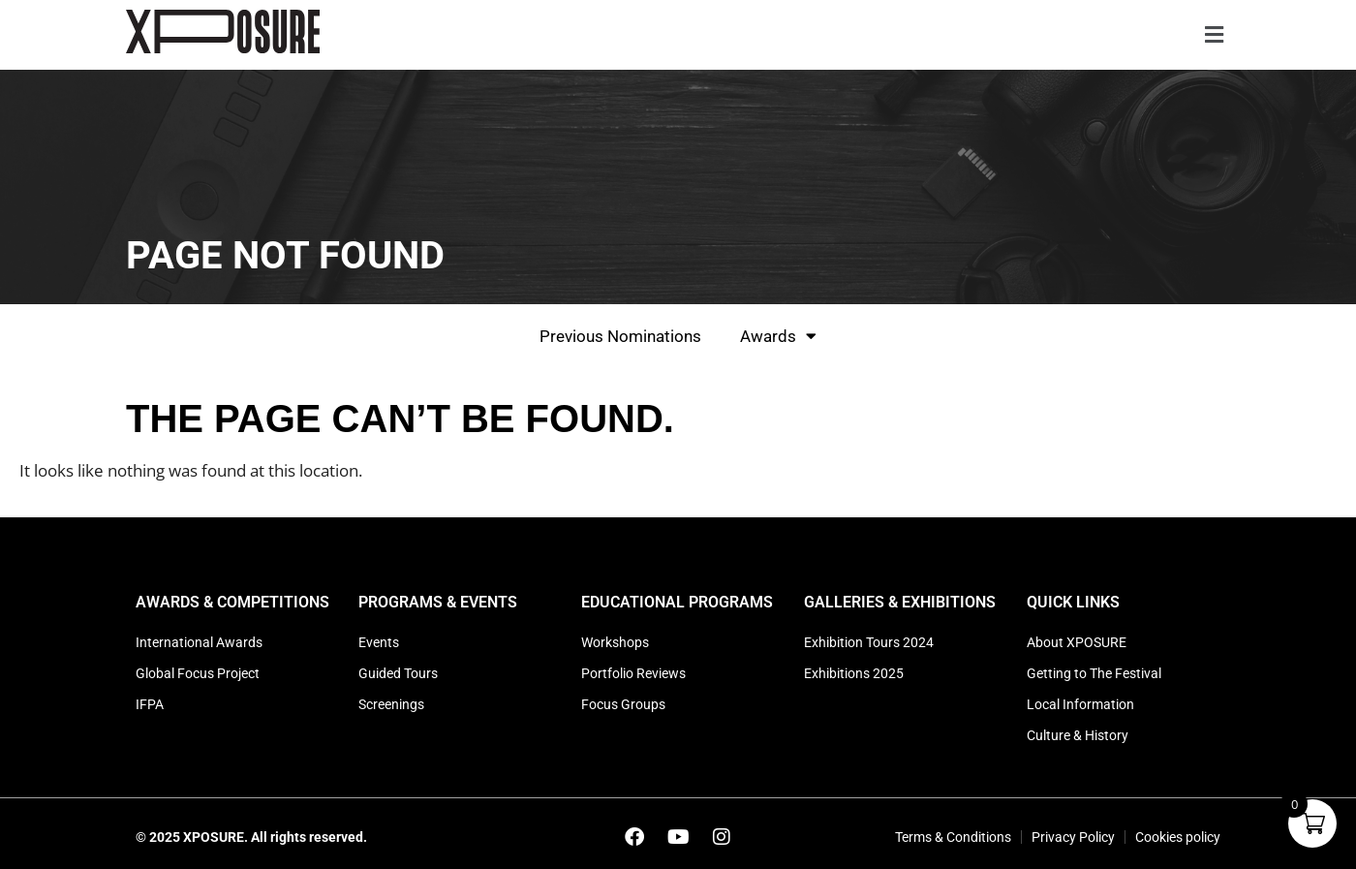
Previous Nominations (620, 336)
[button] (1213, 35)
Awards (778, 336)
